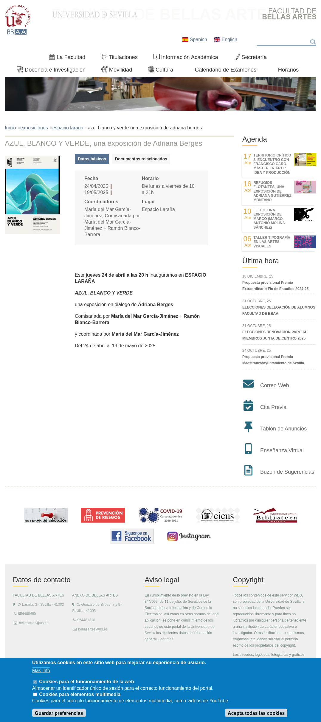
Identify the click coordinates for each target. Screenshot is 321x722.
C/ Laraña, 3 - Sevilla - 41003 (40, 604)
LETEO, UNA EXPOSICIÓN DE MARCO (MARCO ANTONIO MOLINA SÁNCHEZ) (269, 219)
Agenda (254, 139)
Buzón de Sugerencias (287, 472)
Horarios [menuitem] (288, 69)
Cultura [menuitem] (163, 70)
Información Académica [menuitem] (188, 58)
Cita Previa (273, 407)
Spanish (195, 39)
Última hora (260, 261)
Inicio (10, 127)
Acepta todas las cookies (256, 713)
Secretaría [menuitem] (252, 58)
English (225, 39)
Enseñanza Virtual (282, 450)
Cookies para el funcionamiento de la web (86, 681)
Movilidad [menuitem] (119, 70)
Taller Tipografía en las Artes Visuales (271, 241)
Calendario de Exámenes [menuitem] (226, 69)
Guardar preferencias (59, 713)
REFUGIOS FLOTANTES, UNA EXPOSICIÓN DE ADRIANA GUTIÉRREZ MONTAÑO (272, 191)
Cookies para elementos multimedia (79, 694)
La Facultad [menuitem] (70, 58)
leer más (166, 639)
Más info (41, 670)
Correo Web (274, 385)
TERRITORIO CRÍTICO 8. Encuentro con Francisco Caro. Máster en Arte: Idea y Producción (272, 164)
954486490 (27, 614)
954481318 (86, 620)
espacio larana (67, 127)
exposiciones (34, 127)
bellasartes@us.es (33, 623)
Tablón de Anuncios (283, 429)
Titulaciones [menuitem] (122, 58)
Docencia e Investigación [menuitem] (54, 70)
